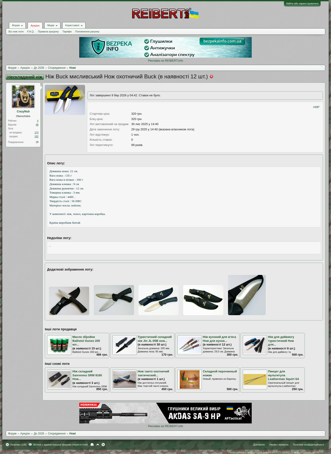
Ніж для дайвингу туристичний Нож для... (281, 340)
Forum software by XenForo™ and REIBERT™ (276, 452)
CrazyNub (23, 111)
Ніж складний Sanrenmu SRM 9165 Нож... (87, 375)
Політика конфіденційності (308, 444)
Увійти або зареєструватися (302, 3)
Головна (92, 444)
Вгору (97, 444)
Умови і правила (278, 444)
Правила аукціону (48, 31)
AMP (316, 107)
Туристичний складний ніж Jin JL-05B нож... (155, 339)
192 (36, 136)
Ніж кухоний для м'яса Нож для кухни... (219, 339)
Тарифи (67, 31)
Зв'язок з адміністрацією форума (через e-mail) (60, 444)
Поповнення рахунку (87, 31)
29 (37, 142)
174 (36, 132)
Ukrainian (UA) (18, 444)
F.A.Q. (30, 31)
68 (37, 124)
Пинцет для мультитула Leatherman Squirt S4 (283, 375)
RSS (103, 444)
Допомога (259, 444)
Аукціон (35, 25)
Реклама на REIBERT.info (165, 60)
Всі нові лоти (16, 31)
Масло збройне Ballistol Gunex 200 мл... (86, 340)
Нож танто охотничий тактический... (153, 373)
